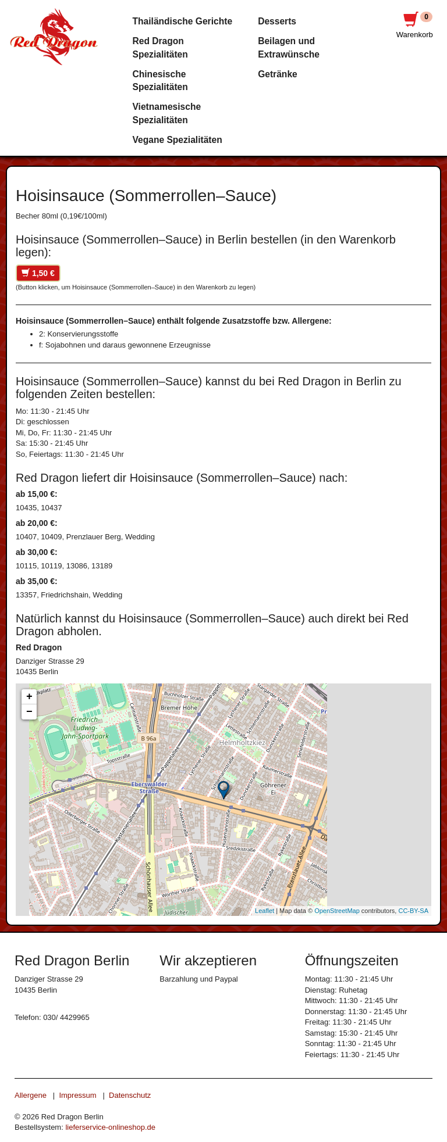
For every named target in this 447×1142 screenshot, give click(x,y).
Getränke (277, 74)
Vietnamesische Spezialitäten (167, 113)
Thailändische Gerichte (183, 21)
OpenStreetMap (337, 910)
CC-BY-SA (413, 910)
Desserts (277, 21)
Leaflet (264, 910)
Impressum (77, 1095)
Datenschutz (130, 1095)
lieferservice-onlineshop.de (110, 1127)
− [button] (29, 712)
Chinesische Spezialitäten (160, 80)
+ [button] (29, 697)
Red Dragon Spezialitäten (160, 47)
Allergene (31, 1095)
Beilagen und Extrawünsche (289, 47)
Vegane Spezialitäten (177, 140)
